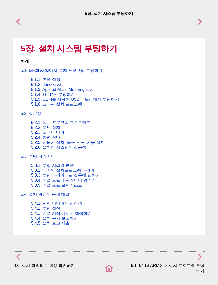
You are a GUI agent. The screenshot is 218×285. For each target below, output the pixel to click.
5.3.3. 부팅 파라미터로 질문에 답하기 (65, 175)
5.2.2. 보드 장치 (45, 127)
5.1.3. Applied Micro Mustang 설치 (62, 89)
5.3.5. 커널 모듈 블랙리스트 (56, 185)
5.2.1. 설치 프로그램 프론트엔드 (60, 122)
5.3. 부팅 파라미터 (38, 156)
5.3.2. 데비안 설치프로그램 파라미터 (65, 170)
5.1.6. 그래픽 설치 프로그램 (56, 104)
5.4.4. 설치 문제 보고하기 (54, 218)
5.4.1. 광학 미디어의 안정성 (56, 203)
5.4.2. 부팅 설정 (45, 208)
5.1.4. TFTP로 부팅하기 (53, 94)
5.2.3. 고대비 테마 (47, 132)
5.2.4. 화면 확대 (45, 137)
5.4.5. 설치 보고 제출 (50, 223)
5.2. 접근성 (31, 113)
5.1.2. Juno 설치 (46, 84)
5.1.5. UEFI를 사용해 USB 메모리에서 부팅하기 (75, 99)
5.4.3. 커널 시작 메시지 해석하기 (61, 213)
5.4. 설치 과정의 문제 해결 (45, 194)
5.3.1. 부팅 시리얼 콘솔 (52, 165)
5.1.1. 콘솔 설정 (45, 79)
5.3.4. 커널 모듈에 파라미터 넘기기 (63, 180)
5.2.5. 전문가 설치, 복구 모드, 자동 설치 (68, 142)
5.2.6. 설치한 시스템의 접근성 (58, 147)
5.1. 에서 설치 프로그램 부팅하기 (62, 70)
